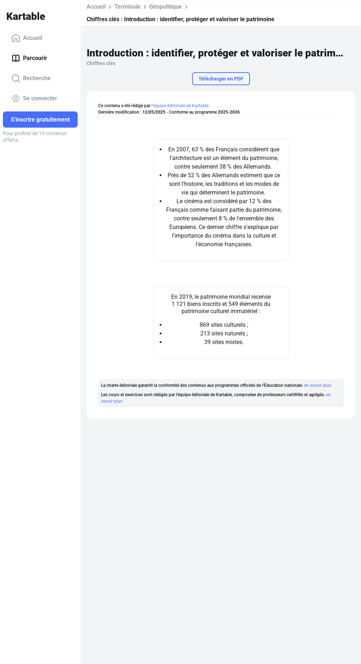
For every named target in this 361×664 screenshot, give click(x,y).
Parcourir (29, 58)
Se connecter (34, 98)
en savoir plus (317, 385)
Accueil (27, 38)
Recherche (31, 78)
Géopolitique (165, 6)
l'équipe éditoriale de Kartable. (180, 105)
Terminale (127, 6)
